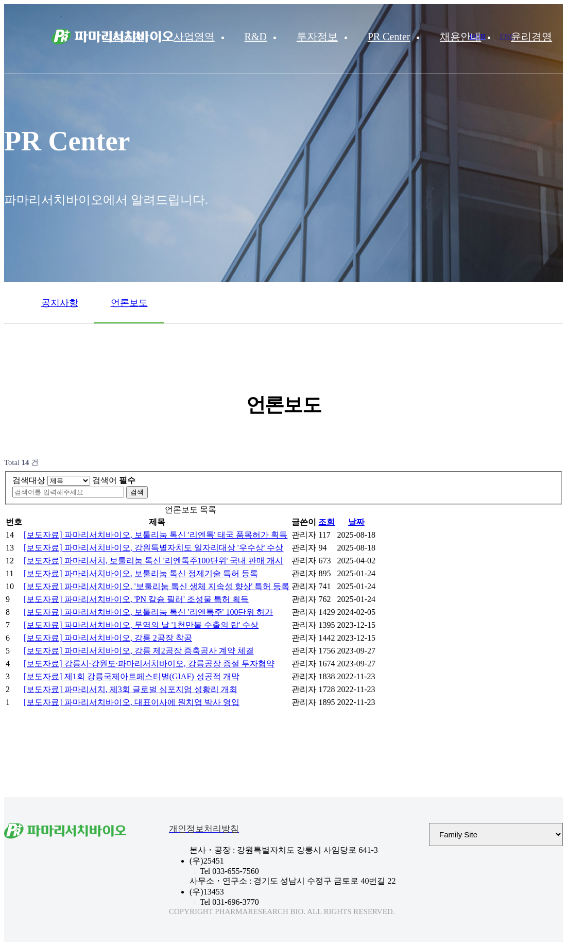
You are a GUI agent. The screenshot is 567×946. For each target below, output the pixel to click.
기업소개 (123, 36)
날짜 (356, 522)
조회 (326, 522)
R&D (256, 36)
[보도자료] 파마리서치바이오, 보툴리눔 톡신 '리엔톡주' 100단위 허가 (148, 612)
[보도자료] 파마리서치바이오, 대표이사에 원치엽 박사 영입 (131, 702)
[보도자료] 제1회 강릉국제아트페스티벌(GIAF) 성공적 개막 (131, 676)
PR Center (389, 36)
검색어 (113, 480)
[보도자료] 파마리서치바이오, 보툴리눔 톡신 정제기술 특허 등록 (141, 573)
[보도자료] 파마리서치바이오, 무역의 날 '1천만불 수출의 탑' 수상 (141, 625)
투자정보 (317, 36)
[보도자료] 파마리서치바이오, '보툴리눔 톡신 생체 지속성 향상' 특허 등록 (156, 586)
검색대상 (28, 480)
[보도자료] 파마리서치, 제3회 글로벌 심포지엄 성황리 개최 (130, 689)
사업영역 (194, 36)
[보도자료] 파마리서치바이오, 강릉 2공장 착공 (108, 637)
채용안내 (460, 36)
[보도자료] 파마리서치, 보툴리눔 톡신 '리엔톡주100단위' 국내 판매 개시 (153, 560)
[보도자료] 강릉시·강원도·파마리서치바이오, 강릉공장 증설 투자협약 (149, 663)
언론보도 (129, 303)
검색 (137, 492)
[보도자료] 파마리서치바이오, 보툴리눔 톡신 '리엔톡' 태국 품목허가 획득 (155, 534)
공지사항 (59, 303)
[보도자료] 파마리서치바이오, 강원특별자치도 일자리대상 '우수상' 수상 (153, 547)
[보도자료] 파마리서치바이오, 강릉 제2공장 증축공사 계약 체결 (139, 650)
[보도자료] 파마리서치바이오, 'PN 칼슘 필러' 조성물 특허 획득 (136, 599)
